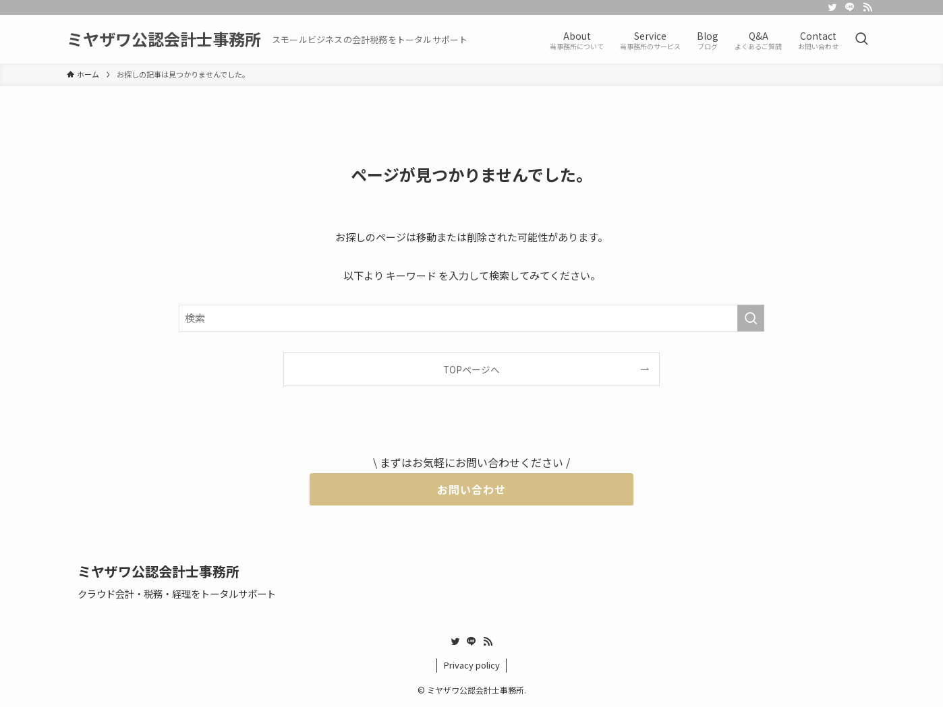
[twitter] (832, 7)
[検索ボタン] (861, 39)
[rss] (867, 7)
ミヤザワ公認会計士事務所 (164, 39)
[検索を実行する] (750, 318)
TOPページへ (471, 369)
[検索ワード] (471, 318)
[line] (850, 7)
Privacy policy (472, 664)
